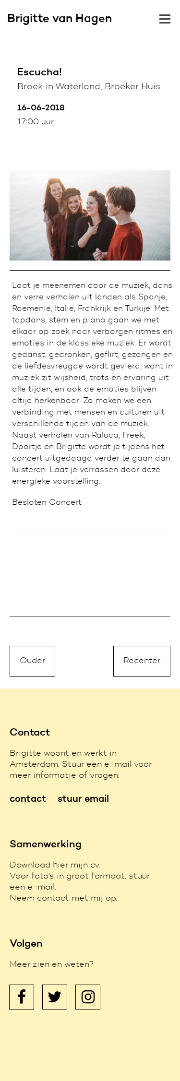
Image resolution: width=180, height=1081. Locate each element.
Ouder (32, 661)
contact (28, 799)
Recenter (141, 661)
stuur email (83, 799)
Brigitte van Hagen (59, 19)
